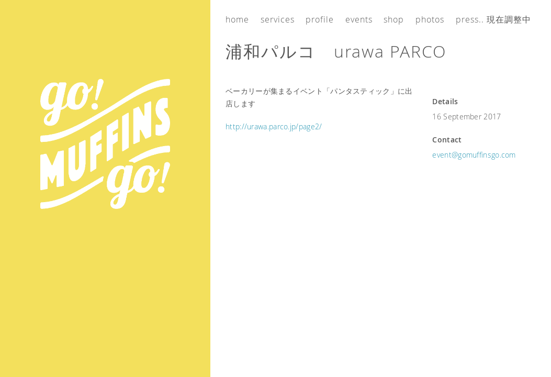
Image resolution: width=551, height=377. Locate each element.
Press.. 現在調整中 (493, 19)
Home (237, 19)
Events (359, 19)
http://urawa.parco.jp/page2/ (274, 126)
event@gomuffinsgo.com (473, 155)
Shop (394, 19)
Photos (429, 19)
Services (278, 19)
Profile (320, 19)
